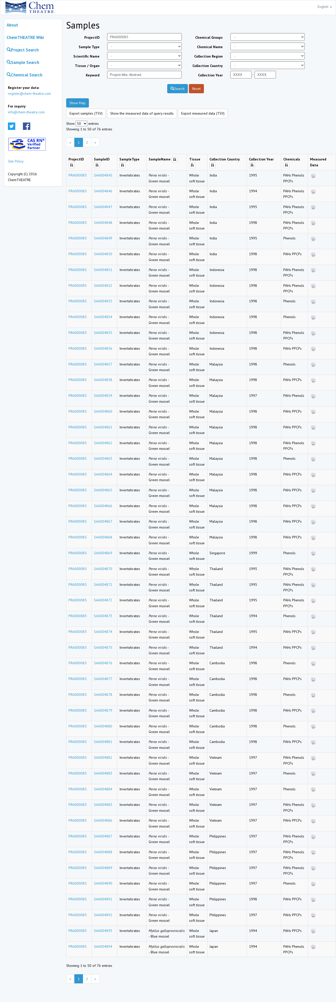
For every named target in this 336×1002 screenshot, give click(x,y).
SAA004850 (103, 254)
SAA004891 (103, 899)
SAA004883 (103, 773)
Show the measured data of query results (142, 113)
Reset (196, 88)
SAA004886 (103, 820)
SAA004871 (103, 584)
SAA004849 (103, 238)
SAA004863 (103, 458)
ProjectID (92, 37)
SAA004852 (103, 285)
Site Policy (16, 161)
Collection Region (208, 56)
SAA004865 (103, 490)
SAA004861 (103, 427)
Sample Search (23, 62)
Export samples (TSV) (86, 113)
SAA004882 (103, 757)
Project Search (23, 50)
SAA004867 (103, 521)
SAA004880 (103, 726)
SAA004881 (103, 741)
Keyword (93, 75)
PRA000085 (77, 175)
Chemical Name (210, 47)
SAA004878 (103, 694)
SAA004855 (103, 332)
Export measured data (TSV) (203, 113)
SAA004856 (103, 348)
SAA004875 (103, 647)
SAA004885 (103, 804)
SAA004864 (103, 474)
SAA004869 (103, 553)
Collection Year (210, 75)
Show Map (77, 103)
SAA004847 (103, 207)
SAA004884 (103, 789)
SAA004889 (103, 867)
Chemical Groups (209, 37)
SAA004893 (103, 930)
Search (178, 88)
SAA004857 (103, 364)
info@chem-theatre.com (26, 112)
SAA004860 (103, 411)
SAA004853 (103, 301)
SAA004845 (103, 175)
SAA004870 (103, 568)
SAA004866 (103, 506)
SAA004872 (103, 600)
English (325, 6)
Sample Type (89, 47)
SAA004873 (103, 616)
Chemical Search (24, 75)
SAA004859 (103, 395)
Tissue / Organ (87, 65)
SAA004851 (103, 269)
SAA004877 (103, 678)
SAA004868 (103, 537)
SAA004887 (103, 836)
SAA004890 (103, 883)
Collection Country (207, 65)
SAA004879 (103, 710)
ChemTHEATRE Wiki (25, 37)
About (12, 25)
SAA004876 (103, 663)
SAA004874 (103, 631)
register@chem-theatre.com (29, 93)
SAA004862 (103, 443)
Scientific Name (86, 56)
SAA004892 (103, 915)
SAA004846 (103, 191)
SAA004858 (103, 379)
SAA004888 (103, 852)
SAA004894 (103, 946)
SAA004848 (103, 222)
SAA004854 (103, 317)
